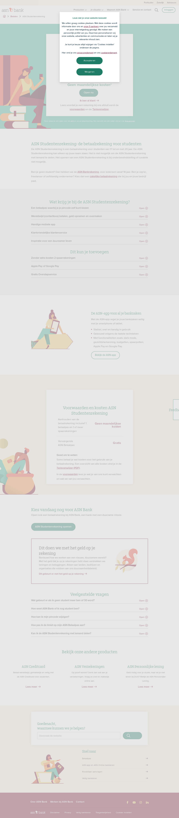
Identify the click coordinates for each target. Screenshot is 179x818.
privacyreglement (85, 52)
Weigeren (90, 72)
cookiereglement (109, 52)
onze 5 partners (91, 26)
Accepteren (89, 60)
